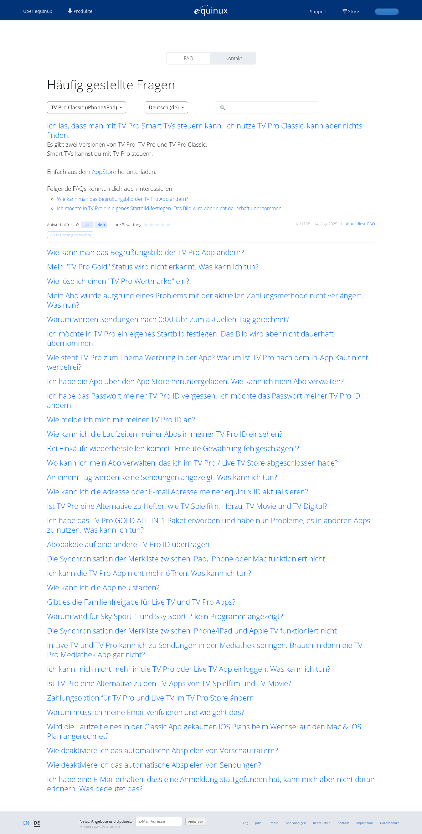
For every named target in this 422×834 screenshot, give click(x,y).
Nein (101, 224)
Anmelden (195, 821)
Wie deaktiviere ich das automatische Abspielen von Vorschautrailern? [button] (162, 750)
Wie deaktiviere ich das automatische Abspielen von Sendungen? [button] (154, 764)
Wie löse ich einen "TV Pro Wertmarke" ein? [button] (118, 281)
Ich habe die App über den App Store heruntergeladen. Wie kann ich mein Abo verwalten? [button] (195, 381)
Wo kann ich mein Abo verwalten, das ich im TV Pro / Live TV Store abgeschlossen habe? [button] (192, 462)
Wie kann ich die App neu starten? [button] (103, 587)
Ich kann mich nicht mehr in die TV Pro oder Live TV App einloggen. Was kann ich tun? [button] (188, 669)
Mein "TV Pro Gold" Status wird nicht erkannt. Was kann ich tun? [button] (153, 266)
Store (353, 11)
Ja (87, 224)
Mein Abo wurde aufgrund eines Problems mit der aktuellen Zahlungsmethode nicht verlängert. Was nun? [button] (205, 300)
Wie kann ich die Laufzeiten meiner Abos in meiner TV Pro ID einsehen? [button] (164, 434)
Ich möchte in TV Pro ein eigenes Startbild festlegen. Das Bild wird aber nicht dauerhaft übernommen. (170, 208)
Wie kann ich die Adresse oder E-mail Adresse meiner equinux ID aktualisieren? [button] (177, 491)
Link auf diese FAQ (358, 224)
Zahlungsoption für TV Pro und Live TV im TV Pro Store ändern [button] (150, 697)
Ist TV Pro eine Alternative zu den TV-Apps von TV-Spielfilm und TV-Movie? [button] (169, 683)
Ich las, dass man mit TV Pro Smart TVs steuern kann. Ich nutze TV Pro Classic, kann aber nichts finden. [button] (204, 130)
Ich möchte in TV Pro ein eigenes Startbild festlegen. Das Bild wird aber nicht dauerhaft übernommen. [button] (190, 338)
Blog (245, 823)
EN (26, 823)
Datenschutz (389, 823)
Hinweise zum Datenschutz (100, 826)
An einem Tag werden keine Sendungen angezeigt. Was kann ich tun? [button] (162, 477)
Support (318, 11)
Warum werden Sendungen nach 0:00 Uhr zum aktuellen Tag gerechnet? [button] (168, 319)
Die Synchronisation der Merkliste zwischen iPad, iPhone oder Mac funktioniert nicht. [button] (187, 558)
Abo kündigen (296, 823)
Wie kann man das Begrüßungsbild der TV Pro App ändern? (122, 198)
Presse (274, 823)
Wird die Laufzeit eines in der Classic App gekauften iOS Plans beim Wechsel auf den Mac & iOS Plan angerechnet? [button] (204, 731)
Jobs (258, 823)
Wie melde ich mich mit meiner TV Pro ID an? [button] (121, 419)
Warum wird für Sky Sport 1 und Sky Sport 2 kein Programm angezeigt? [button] (165, 616)
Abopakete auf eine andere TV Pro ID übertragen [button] (128, 544)
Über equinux (37, 11)
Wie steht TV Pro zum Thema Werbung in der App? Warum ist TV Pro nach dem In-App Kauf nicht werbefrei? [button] (207, 362)
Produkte (80, 11)
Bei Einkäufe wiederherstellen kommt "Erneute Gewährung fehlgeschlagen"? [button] (173, 448)
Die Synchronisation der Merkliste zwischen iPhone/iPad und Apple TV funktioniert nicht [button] (192, 630)
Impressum (364, 823)
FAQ (188, 58)
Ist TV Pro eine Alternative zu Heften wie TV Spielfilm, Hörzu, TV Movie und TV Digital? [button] (187, 506)
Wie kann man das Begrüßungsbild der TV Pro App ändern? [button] (145, 252)
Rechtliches (321, 823)
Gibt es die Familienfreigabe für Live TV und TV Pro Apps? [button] (141, 602)
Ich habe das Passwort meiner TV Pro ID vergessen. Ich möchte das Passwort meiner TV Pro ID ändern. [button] (203, 400)
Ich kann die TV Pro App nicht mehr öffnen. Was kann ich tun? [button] (149, 573)
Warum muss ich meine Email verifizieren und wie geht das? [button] (145, 712)
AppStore (104, 171)
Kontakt (233, 58)
